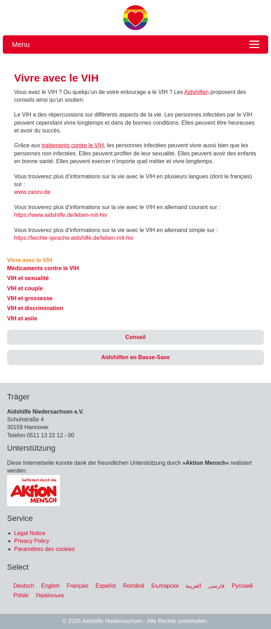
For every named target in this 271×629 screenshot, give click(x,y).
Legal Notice (30, 533)
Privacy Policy (31, 541)
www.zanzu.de (32, 192)
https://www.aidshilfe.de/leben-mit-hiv (60, 215)
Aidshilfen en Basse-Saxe (135, 357)
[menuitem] (24, 586)
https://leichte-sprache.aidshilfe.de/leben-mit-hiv (73, 238)
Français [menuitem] (77, 585)
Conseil (135, 337)
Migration (135, 17)
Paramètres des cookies (44, 549)
